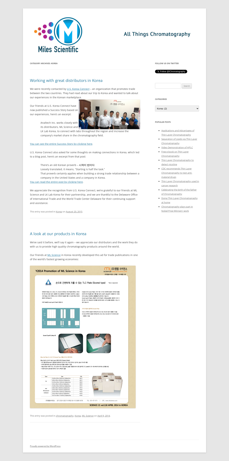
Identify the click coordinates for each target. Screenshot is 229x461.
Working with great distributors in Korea (66, 80)
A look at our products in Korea (58, 233)
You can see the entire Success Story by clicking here (61, 144)
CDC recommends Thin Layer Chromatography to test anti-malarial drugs (176, 173)
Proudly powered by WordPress (45, 446)
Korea (59, 211)
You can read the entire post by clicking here (56, 182)
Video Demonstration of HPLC (177, 147)
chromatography (65, 415)
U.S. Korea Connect (78, 89)
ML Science (54, 255)
